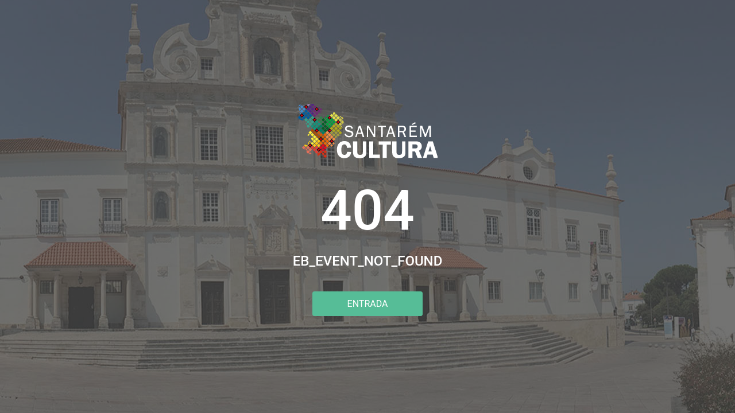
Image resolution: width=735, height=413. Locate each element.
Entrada (367, 303)
